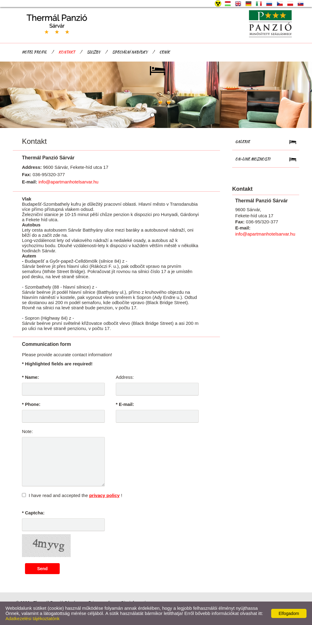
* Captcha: (33, 512)
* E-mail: (125, 404)
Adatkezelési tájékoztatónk (32, 618)
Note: (27, 431)
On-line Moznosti (252, 159)
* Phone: (31, 404)
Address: (125, 377)
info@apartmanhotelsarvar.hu (68, 181)
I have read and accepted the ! (75, 495)
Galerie (242, 141)
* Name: (30, 377)
